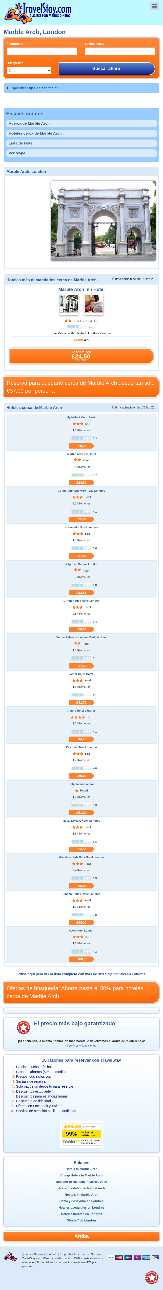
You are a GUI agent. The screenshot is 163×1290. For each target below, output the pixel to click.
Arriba (81, 1236)
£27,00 (81, 556)
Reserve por (81, 356)
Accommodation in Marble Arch (81, 1188)
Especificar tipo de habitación (34, 88)
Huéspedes (15, 63)
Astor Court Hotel (81, 673)
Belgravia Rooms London (81, 564)
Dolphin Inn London (81, 784)
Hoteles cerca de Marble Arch (35, 133)
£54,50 (81, 849)
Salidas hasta (95, 44)
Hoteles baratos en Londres (81, 1214)
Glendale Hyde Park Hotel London (81, 857)
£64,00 (81, 922)
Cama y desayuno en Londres (81, 1201)
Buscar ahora (106, 68)
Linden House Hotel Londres (81, 893)
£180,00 (82, 959)
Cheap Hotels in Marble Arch (82, 1175)
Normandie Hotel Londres (82, 527)
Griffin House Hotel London (81, 600)
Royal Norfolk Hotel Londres (81, 820)
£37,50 (81, 666)
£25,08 (81, 519)
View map (106, 333)
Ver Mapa (17, 153)
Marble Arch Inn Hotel (81, 289)
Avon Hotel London (81, 930)
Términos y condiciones (81, 1045)
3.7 (91, 326)
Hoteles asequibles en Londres (81, 1207)
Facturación (15, 44)
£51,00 (81, 812)
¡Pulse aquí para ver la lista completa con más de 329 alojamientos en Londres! (81, 974)
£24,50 (81, 482)
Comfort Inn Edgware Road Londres (81, 490)
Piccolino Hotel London (81, 747)
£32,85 (81, 593)
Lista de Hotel (21, 143)
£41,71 (81, 702)
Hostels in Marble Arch (81, 1194)
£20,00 (81, 446)
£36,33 (81, 629)
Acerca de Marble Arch (29, 123)
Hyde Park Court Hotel (81, 417)
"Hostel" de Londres (81, 1220)
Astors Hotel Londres (81, 710)
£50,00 (81, 776)
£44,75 (81, 739)
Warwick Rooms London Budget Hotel (82, 637)
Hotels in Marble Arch (82, 1169)
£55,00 (81, 886)
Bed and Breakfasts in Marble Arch (81, 1182)
